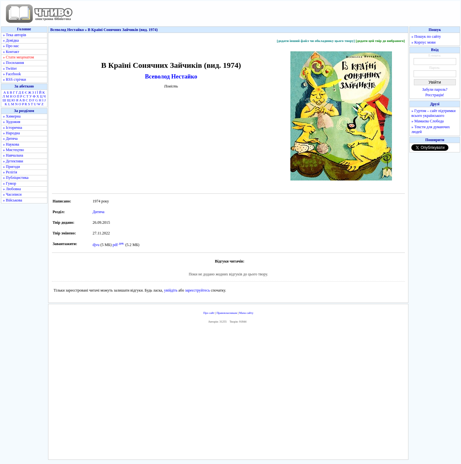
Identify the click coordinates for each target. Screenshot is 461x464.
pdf (115, 244)
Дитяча (99, 212)
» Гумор (9, 183)
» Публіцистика (15, 177)
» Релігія (10, 172)
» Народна (11, 133)
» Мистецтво (13, 150)
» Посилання (13, 62)
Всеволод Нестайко (171, 76)
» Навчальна (13, 155)
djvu (96, 244)
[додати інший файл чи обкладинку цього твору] (316, 41)
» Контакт (11, 51)
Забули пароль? (434, 89)
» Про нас (11, 46)
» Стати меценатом (18, 57)
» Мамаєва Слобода (427, 121)
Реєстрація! (435, 95)
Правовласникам (226, 312)
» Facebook (12, 74)
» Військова (12, 200)
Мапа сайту (246, 312)
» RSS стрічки (14, 79)
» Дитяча (10, 138)
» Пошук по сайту (426, 36)
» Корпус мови (423, 42)
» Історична (12, 127)
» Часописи (12, 194)
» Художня (11, 121)
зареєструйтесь (197, 290)
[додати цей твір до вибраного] (380, 41)
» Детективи (13, 161)
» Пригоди (11, 166)
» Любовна (12, 189)
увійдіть (170, 290)
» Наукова (11, 144)
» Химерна (12, 116)
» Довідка (11, 40)
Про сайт (209, 312)
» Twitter (10, 68)
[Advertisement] (228, 393)
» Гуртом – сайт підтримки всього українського (433, 113)
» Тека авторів (14, 35)
